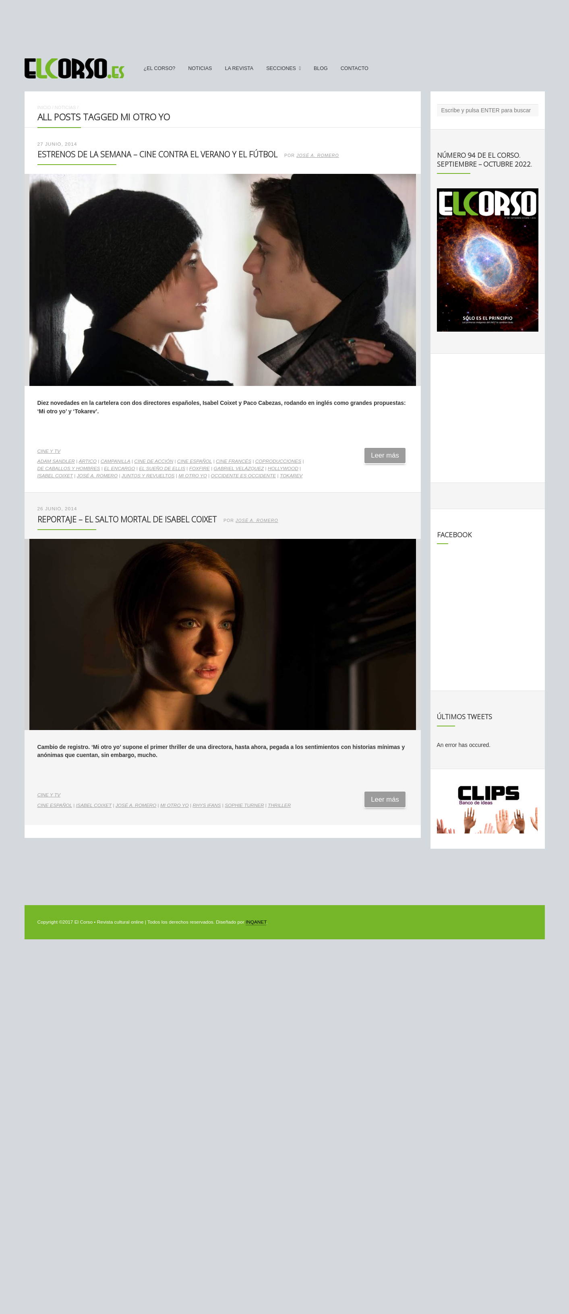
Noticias (200, 68)
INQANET (256, 922)
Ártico (88, 461)
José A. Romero (317, 155)
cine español (194, 461)
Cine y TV (48, 451)
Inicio (44, 107)
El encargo (119, 468)
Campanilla (115, 461)
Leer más (385, 455)
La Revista (239, 68)
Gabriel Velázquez (239, 468)
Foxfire (199, 468)
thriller (279, 805)
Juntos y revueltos (148, 476)
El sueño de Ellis (162, 468)
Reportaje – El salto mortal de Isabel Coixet (127, 519)
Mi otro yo (192, 476)
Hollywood (283, 468)
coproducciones (278, 461)
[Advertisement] (284, 25)
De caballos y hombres (68, 468)
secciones (281, 68)
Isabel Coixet (55, 476)
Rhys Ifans (206, 805)
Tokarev (291, 476)
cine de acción (153, 461)
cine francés (233, 461)
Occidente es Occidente (243, 476)
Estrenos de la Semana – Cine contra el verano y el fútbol (157, 154)
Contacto (354, 68)
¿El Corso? (160, 68)
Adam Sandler (56, 461)
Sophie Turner (244, 805)
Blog (321, 68)
